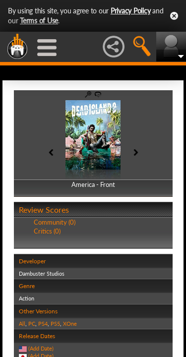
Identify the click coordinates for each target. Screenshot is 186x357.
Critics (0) (47, 231)
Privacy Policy (131, 10)
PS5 (55, 323)
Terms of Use (39, 20)
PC (31, 323)
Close (174, 16)
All (22, 323)
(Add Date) (41, 348)
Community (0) (54, 222)
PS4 (43, 323)
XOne (70, 323)
